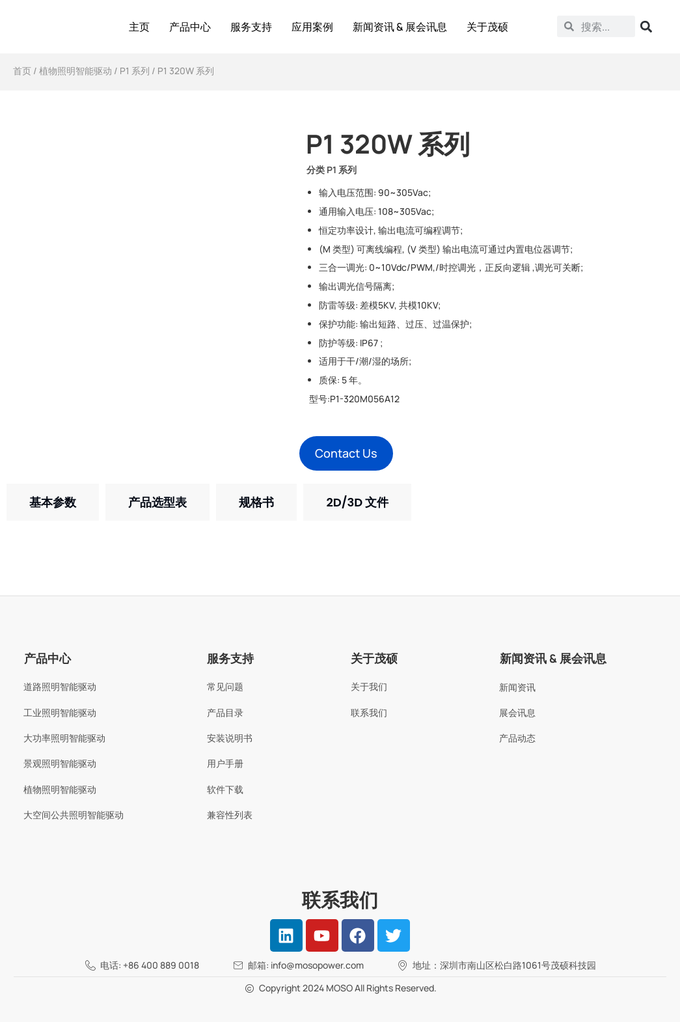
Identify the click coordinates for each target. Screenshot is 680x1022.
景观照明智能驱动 (59, 763)
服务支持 (251, 27)
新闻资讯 (517, 687)
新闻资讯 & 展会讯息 (400, 27)
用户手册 (225, 763)
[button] (346, 453)
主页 (139, 27)
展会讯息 (517, 712)
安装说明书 (229, 738)
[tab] (53, 502)
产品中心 (190, 27)
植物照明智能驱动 (75, 70)
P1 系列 (135, 70)
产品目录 (225, 712)
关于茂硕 (487, 27)
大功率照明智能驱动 (64, 738)
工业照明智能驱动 (59, 712)
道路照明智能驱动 (59, 686)
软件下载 (225, 789)
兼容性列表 (229, 814)
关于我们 (369, 686)
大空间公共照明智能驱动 (73, 814)
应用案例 (312, 27)
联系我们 (369, 712)
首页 (22, 70)
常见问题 (225, 686)
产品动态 (517, 738)
